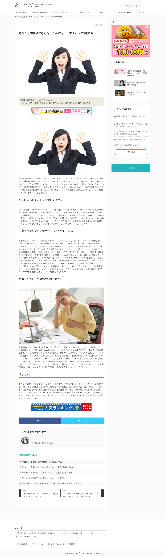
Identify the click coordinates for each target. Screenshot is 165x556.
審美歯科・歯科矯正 (126, 12)
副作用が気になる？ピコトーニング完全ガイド (137, 93)
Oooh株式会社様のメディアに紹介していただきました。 (130, 117)
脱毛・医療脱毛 (20, 12)
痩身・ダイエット (106, 12)
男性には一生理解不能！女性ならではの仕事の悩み (42, 462)
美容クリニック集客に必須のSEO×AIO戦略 (136, 84)
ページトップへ (131, 168)
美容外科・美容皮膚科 (39, 12)
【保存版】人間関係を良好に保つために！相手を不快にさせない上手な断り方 (83, 493)
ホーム (17, 17)
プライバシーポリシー (38, 544)
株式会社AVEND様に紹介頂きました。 (126, 145)
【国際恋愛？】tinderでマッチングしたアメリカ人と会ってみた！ (39, 493)
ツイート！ (82, 420)
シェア (40, 420)
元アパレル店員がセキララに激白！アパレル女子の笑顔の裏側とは (49, 467)
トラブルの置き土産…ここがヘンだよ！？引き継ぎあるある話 (47, 473)
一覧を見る (130, 152)
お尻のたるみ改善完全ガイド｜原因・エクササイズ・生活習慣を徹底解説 (137, 73)
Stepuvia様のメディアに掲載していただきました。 (130, 139)
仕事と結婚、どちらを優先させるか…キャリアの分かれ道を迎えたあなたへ (52, 483)
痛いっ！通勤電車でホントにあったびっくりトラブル (43, 478)
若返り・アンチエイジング (63, 12)
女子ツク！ (81, 553)
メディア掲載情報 (21, 544)
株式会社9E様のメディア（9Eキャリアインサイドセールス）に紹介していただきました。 (130, 125)
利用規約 (72, 544)
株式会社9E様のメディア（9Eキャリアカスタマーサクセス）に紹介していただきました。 (130, 133)
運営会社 (51, 544)
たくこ (34, 438)
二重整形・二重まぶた (86, 12)
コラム (141, 12)
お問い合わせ (61, 544)
